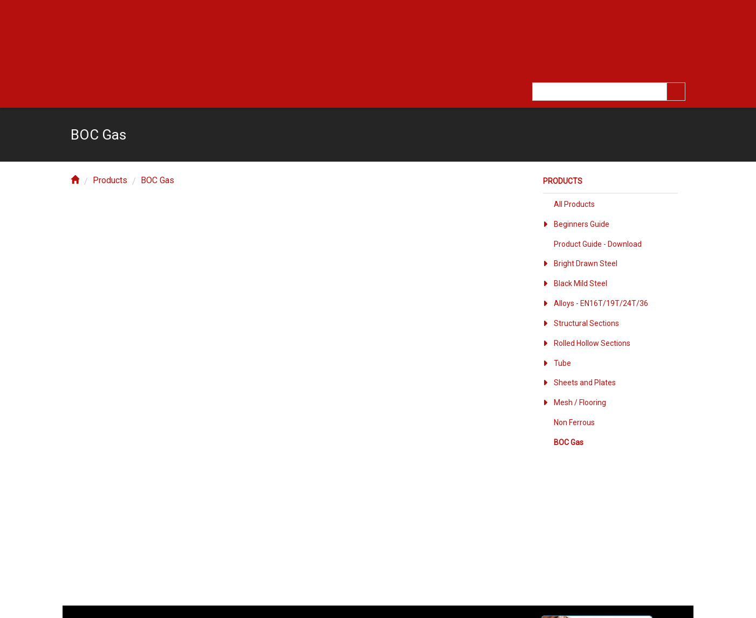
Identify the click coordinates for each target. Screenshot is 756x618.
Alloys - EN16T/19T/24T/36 (601, 303)
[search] (676, 91)
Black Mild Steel (580, 283)
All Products (574, 204)
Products (110, 180)
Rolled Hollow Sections (592, 343)
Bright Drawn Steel (585, 263)
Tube (562, 363)
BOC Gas (157, 180)
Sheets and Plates (585, 382)
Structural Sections (586, 323)
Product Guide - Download (598, 244)
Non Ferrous (574, 422)
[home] (75, 180)
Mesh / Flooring (580, 402)
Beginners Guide (581, 224)
